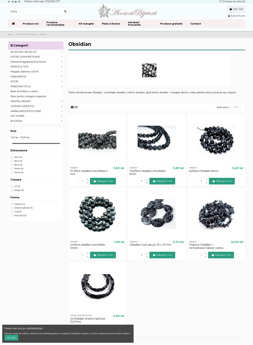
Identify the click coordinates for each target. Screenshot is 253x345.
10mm (18, 168)
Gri (17, 186)
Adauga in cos (103, 181)
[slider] (11, 143)
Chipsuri (19, 204)
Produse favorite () (232, 1)
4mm (18, 157)
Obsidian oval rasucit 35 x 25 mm (150, 244)
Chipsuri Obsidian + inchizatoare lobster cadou (206, 246)
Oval (17, 211)
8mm (18, 164)
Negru (19, 190)
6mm (18, 161)
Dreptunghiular (23, 207)
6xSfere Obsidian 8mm (203, 170)
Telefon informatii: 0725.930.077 (42, 1)
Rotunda (20, 215)
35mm (18, 172)
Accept (11, 337)
